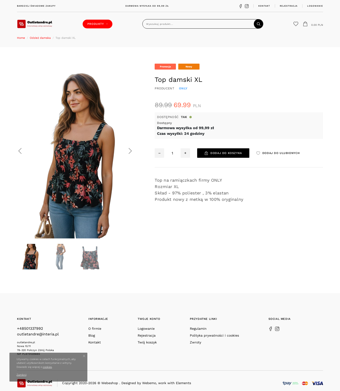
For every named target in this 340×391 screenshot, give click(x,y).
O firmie (94, 328)
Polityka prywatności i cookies (214, 335)
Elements (183, 383)
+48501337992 (30, 328)
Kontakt (264, 5)
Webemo (149, 383)
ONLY (183, 88)
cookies (47, 367)
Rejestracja (289, 5)
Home (21, 38)
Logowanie (315, 5)
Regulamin (198, 328)
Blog (91, 335)
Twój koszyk (147, 342)
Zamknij (22, 374)
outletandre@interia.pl (38, 334)
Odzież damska (40, 38)
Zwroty (195, 342)
